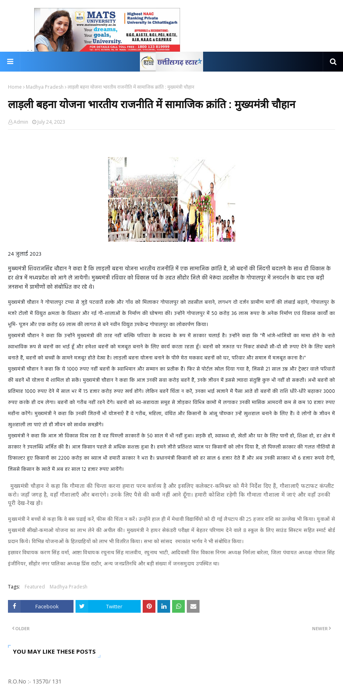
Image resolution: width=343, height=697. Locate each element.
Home (15, 86)
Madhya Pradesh (45, 86)
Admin (21, 121)
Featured (35, 586)
